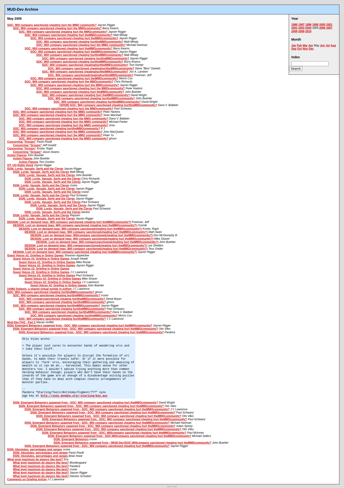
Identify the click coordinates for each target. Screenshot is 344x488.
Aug (333, 45)
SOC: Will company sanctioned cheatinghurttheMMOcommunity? (85, 65)
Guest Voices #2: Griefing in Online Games (35, 255)
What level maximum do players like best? (35, 459)
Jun (322, 45)
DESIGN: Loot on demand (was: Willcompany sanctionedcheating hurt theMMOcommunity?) (91, 235)
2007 (329, 27)
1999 (315, 24)
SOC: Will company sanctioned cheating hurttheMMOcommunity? (79, 41)
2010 (308, 31)
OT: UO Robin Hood (20, 165)
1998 (308, 24)
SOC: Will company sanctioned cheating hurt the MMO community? (52, 25)
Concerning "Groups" (21, 141)
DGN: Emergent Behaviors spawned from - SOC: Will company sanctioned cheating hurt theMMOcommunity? (79, 325)
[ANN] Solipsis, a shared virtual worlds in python (39, 289)
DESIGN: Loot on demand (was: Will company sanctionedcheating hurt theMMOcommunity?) (80, 228)
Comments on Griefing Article (27, 479)
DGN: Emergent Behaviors (71, 439)
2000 (322, 24)
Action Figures (17, 155)
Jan (293, 45)
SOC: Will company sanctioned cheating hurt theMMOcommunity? (69, 35)
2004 (308, 27)
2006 (322, 27)
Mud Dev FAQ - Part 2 (21, 322)
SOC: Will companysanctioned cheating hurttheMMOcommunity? (62, 299)
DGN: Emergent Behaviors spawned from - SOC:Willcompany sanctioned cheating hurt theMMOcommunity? (119, 436)
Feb (299, 45)
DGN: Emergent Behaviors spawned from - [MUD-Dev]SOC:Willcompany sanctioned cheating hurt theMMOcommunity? (132, 442)
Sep (293, 48)
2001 (329, 24)
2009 (301, 31)
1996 (294, 24)
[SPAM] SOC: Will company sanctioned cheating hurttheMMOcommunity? (108, 105)
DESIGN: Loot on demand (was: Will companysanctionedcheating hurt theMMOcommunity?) (97, 242)
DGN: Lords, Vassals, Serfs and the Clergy (35, 168)
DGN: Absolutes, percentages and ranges (34, 449)
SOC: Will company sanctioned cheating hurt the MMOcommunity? (57, 28)
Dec (311, 48)
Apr (310, 45)
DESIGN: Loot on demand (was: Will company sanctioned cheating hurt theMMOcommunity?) (69, 222)
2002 (294, 27)
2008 (294, 31)
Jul (328, 45)
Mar (305, 45)
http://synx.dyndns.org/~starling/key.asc (74, 396)
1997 (301, 24)
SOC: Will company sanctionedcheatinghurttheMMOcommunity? (90, 75)
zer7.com (172, 486)
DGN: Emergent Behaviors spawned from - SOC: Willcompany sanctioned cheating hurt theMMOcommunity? (114, 432)
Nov (305, 48)
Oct (299, 48)
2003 (301, 27)
